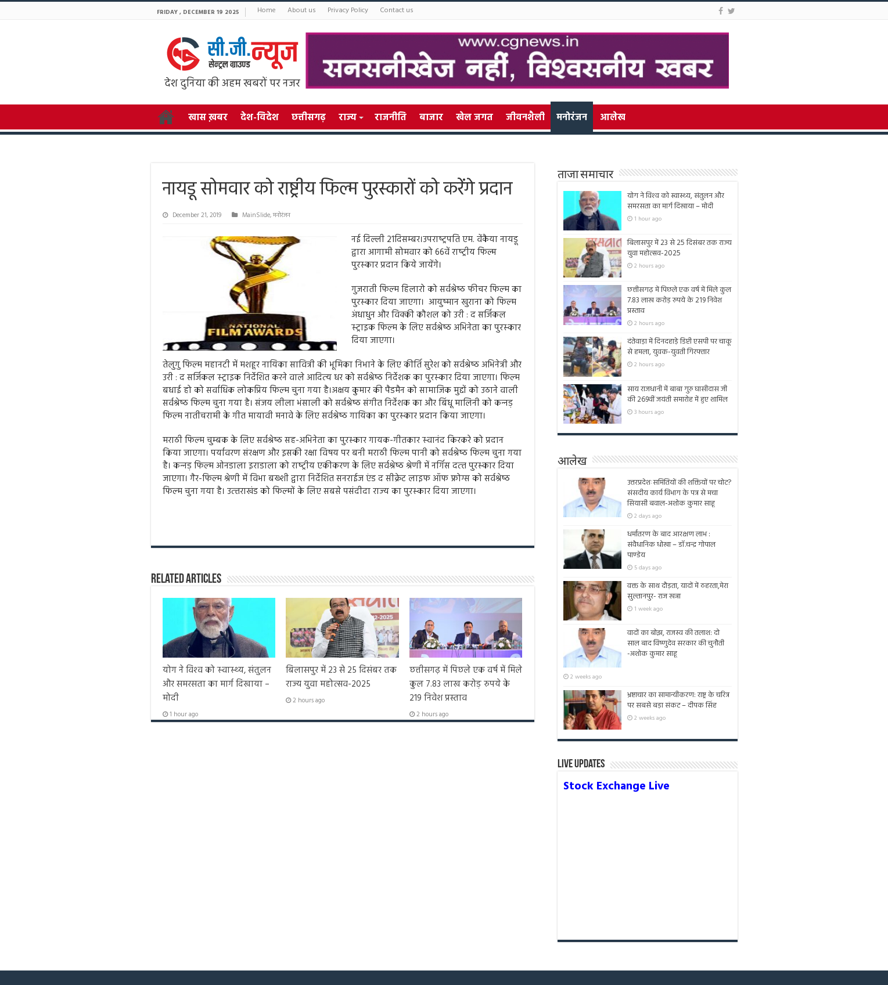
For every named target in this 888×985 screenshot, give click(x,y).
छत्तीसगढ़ (309, 117)
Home (266, 10)
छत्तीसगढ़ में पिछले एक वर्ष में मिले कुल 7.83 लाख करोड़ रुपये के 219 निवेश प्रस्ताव (465, 684)
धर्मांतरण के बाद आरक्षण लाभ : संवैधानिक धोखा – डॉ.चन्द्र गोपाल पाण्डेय (671, 544)
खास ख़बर (208, 117)
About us (301, 10)
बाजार (431, 117)
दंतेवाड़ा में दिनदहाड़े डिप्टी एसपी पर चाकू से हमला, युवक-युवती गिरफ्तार (679, 346)
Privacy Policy (348, 10)
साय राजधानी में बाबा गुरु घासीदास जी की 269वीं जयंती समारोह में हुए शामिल (677, 394)
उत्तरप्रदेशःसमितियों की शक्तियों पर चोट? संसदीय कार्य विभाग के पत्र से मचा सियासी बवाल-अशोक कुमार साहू (679, 493)
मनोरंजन (571, 117)
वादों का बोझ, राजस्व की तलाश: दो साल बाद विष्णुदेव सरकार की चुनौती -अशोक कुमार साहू (675, 648)
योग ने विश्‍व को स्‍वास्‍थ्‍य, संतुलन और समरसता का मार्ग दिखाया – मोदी (217, 684)
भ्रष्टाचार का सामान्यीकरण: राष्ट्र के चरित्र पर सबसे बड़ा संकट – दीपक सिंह (678, 700)
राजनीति (391, 117)
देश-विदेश (259, 117)
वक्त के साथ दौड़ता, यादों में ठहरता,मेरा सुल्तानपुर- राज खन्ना (677, 591)
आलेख (612, 117)
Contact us (397, 10)
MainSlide (256, 215)
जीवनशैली (525, 117)
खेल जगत (474, 117)
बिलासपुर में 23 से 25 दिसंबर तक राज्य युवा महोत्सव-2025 (341, 677)
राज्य (347, 117)
